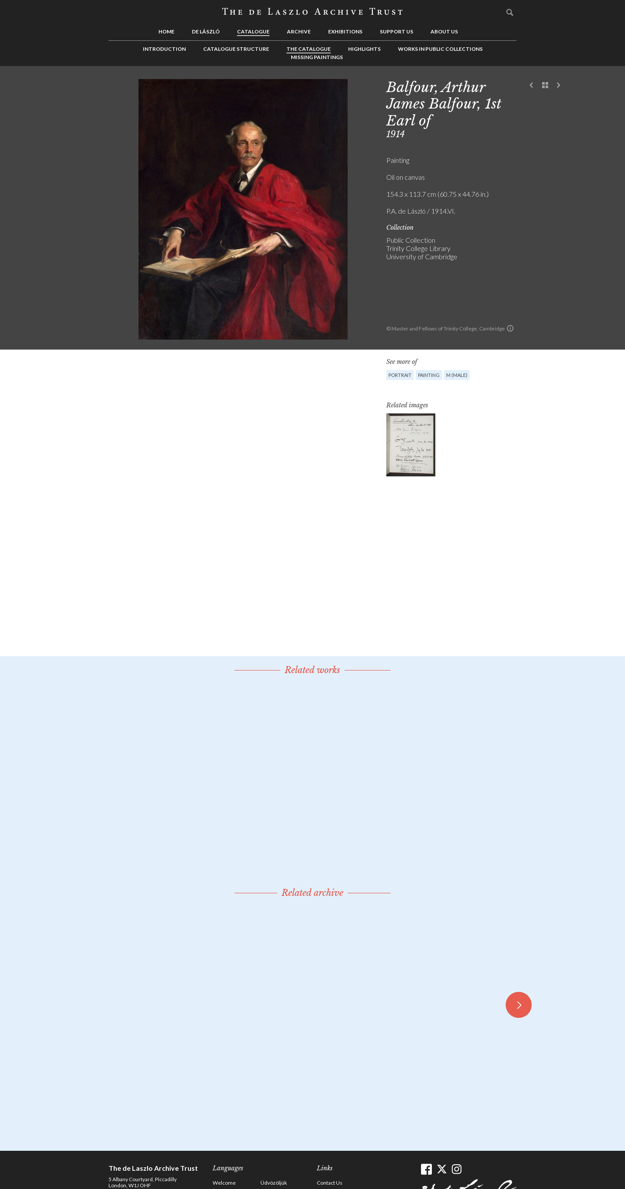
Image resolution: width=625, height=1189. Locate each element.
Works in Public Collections (440, 49)
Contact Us (329, 1182)
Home (166, 31)
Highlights (364, 49)
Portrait (399, 375)
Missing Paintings (317, 57)
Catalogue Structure (236, 49)
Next (558, 85)
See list (545, 85)
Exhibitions (345, 31)
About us (444, 31)
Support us (396, 31)
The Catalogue (308, 49)
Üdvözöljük (273, 1182)
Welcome (224, 1182)
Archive (299, 31)
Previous (531, 85)
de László (206, 31)
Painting (429, 375)
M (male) (456, 375)
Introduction (164, 49)
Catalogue (253, 31)
